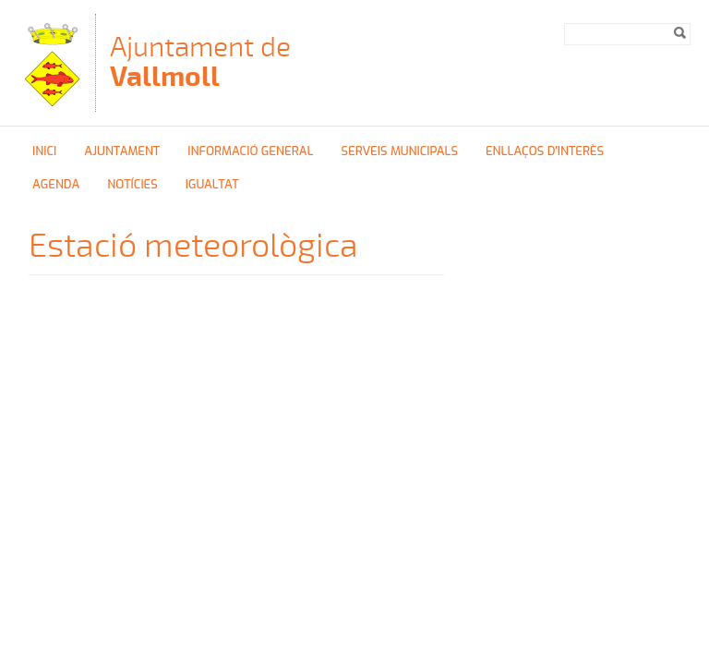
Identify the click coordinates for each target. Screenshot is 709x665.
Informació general (250, 151)
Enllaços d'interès (545, 151)
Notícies (132, 184)
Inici (44, 151)
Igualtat (212, 184)
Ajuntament (122, 151)
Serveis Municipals (399, 151)
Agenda (55, 184)
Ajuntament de (200, 61)
